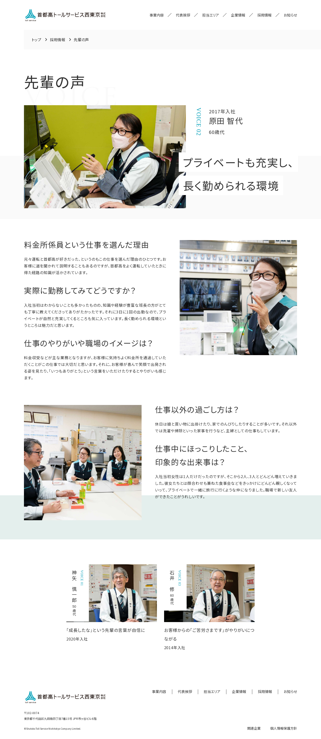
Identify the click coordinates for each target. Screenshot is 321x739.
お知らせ (290, 14)
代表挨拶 (183, 14)
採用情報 (264, 14)
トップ (36, 39)
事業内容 (156, 14)
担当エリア (210, 14)
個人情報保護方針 (283, 728)
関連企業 (254, 728)
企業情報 (238, 14)
